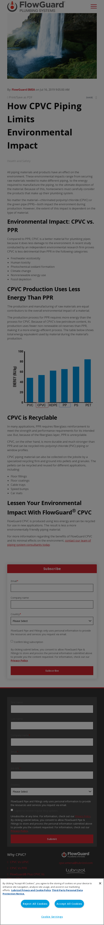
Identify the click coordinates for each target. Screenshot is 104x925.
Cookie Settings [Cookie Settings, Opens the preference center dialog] (52, 916)
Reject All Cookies (35, 903)
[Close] (100, 883)
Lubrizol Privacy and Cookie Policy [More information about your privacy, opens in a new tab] (31, 890)
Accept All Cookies (69, 903)
